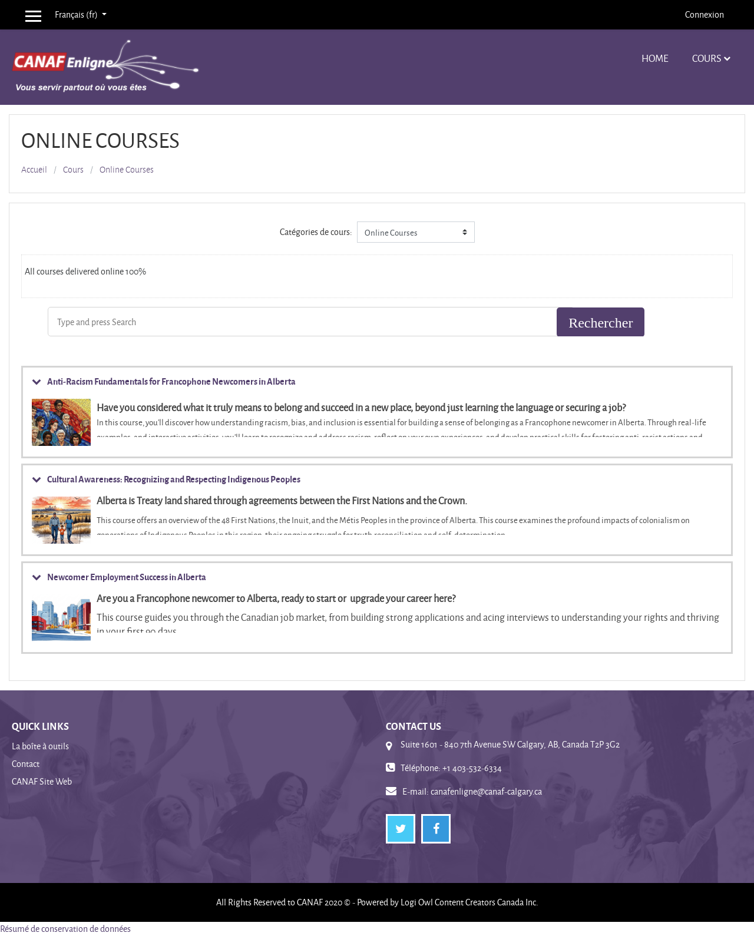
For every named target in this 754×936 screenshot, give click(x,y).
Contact (25, 764)
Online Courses (127, 170)
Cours (706, 58)
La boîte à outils (40, 746)
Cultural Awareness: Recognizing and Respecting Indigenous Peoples (173, 479)
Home (655, 58)
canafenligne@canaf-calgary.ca (486, 791)
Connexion (704, 14)
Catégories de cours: (316, 232)
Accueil (34, 170)
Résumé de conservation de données (65, 928)
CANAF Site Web (42, 781)
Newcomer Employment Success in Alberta (126, 577)
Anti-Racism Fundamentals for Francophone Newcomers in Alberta (171, 381)
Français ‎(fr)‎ (77, 14)
